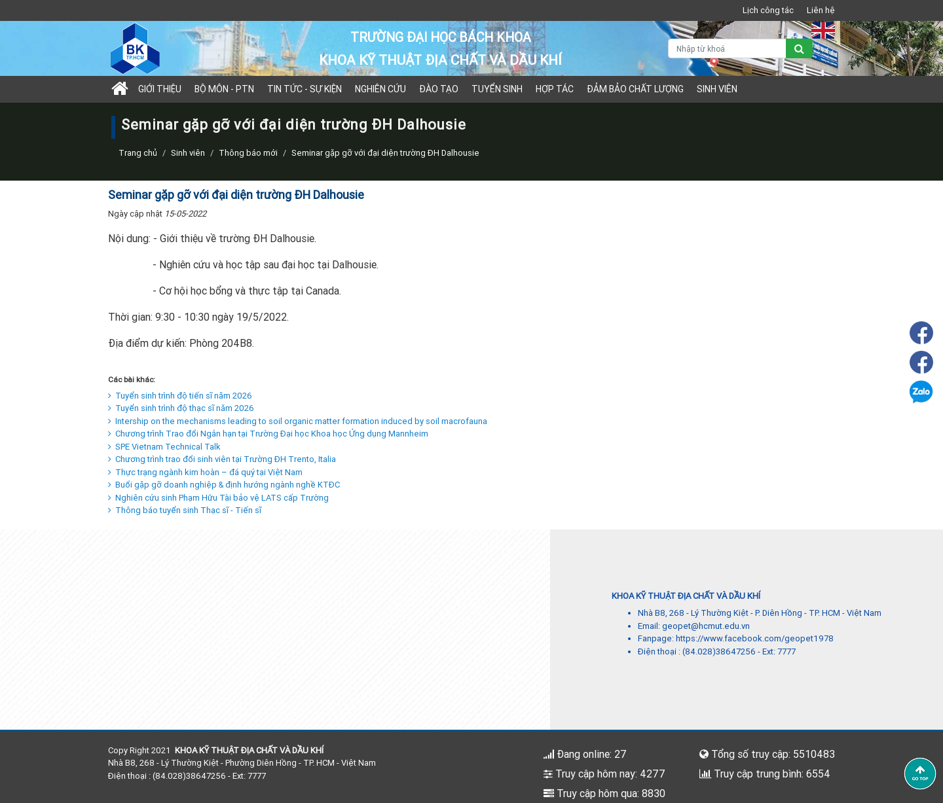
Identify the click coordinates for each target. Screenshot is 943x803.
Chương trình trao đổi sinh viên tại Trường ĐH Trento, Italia (222, 459)
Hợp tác (555, 89)
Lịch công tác (768, 10)
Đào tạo (438, 89)
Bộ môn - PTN (224, 89)
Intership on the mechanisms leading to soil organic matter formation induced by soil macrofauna (297, 421)
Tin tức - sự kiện (304, 89)
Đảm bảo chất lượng (635, 89)
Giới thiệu (159, 89)
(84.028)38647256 (719, 651)
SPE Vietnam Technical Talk (164, 446)
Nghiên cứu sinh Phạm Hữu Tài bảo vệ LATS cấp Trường (218, 497)
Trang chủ (138, 152)
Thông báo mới (248, 152)
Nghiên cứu (380, 89)
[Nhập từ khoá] (727, 48)
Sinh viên (717, 89)
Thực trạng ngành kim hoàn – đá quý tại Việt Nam (205, 472)
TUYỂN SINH (497, 89)
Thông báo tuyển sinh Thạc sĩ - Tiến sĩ (184, 510)
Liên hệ (821, 10)
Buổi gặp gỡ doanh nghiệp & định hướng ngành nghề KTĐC (224, 484)
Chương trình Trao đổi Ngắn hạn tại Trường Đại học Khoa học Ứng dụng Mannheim (268, 433)
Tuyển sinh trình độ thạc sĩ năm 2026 (181, 408)
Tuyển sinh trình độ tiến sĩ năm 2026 (180, 395)
